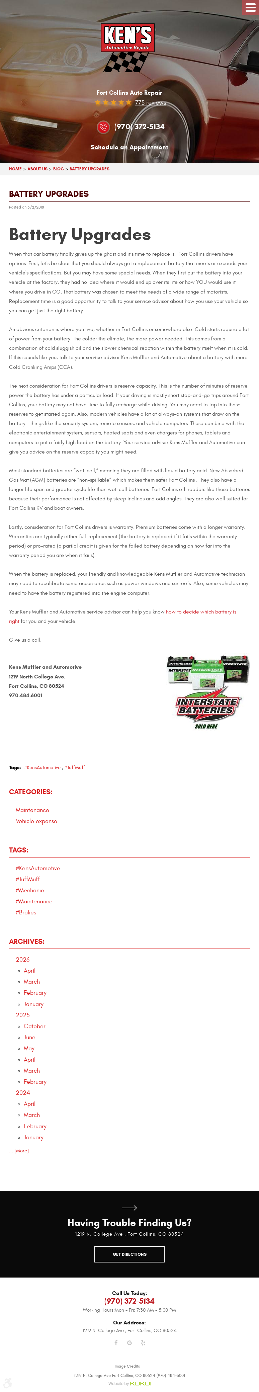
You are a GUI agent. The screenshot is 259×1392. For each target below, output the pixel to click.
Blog (58, 169)
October (35, 1026)
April (29, 970)
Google (129, 1347)
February (35, 992)
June (29, 1037)
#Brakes (26, 912)
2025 (23, 1015)
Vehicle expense (36, 821)
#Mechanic (30, 890)
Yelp (143, 1347)
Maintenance (32, 810)
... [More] (19, 1151)
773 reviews (150, 102)
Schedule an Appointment (129, 147)
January (34, 1004)
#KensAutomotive (42, 767)
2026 (22, 959)
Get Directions (129, 1208)
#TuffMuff (74, 767)
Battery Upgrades (89, 169)
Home (15, 169)
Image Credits (127, 1366)
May (29, 1048)
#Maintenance (34, 901)
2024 (23, 1092)
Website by (130, 1384)
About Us (37, 169)
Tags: (18, 850)
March (32, 981)
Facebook (116, 1347)
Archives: (27, 941)
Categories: (31, 792)
